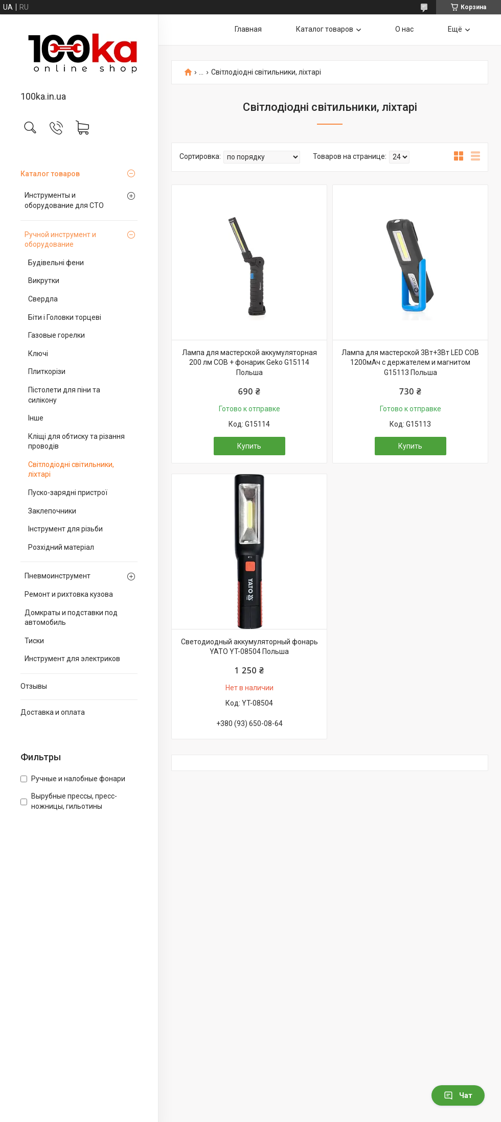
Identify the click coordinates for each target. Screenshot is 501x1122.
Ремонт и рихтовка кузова (69, 594)
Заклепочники (52, 511)
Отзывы (33, 686)
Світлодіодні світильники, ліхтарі (71, 469)
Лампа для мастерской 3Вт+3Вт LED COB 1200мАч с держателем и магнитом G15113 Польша (410, 362)
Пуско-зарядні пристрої (67, 492)
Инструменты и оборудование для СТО (64, 200)
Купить (249, 446)
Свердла (43, 299)
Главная (248, 29)
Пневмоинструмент (57, 576)
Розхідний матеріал (61, 547)
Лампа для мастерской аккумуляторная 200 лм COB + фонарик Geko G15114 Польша (249, 362)
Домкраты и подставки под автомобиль (71, 618)
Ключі (38, 353)
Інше (35, 418)
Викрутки (43, 280)
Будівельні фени (56, 263)
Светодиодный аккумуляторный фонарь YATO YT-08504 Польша (249, 647)
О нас (404, 29)
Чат (458, 1095)
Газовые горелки (56, 335)
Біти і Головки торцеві (64, 317)
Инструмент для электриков (72, 658)
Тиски (34, 641)
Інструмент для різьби (65, 529)
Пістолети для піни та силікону (64, 395)
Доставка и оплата (52, 712)
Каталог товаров (50, 174)
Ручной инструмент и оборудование (60, 239)
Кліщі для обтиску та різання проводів (76, 441)
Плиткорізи (46, 371)
